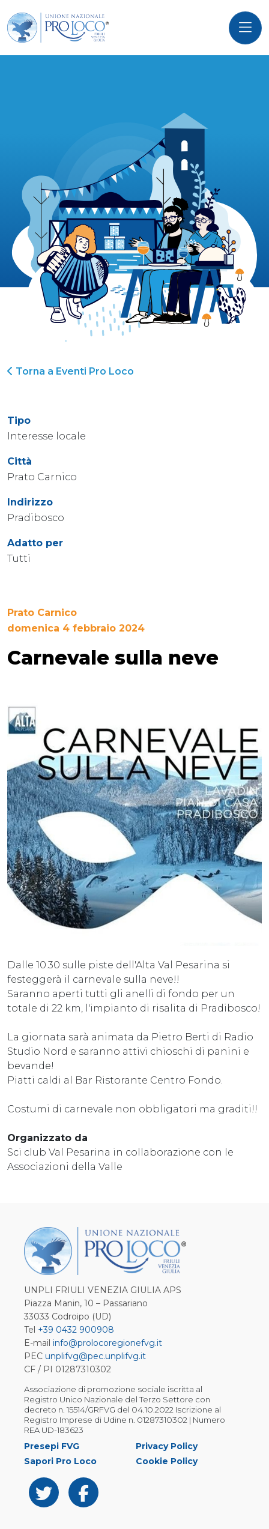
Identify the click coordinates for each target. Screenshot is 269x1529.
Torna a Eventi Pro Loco (70, 371)
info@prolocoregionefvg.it (107, 1342)
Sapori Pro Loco (60, 1461)
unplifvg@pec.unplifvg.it (95, 1356)
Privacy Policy (167, 1446)
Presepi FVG (51, 1446)
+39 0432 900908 (76, 1329)
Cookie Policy (167, 1461)
